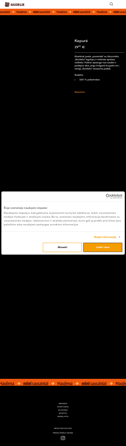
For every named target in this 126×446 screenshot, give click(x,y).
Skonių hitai (63, 416)
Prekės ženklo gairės (63, 433)
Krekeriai (63, 404)
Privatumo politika (63, 428)
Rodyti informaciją (105, 237)
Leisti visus (103, 247)
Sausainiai (63, 410)
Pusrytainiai (63, 407)
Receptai (63, 413)
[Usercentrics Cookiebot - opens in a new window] (108, 196)
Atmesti (62, 247)
